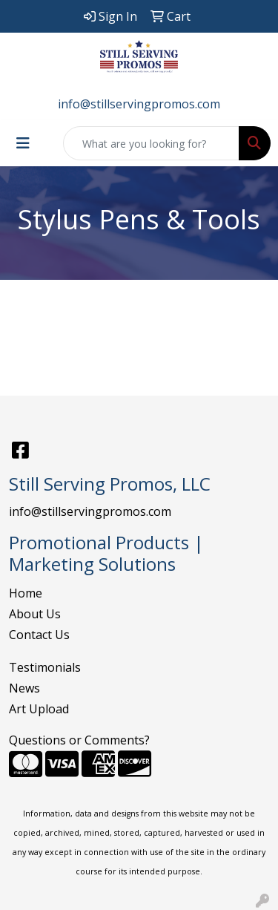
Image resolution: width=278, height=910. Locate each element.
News (24, 688)
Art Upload (39, 709)
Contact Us (39, 634)
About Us (35, 614)
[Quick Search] (151, 143)
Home (25, 593)
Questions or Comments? (79, 740)
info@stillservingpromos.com (139, 104)
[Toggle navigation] (23, 143)
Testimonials (45, 667)
